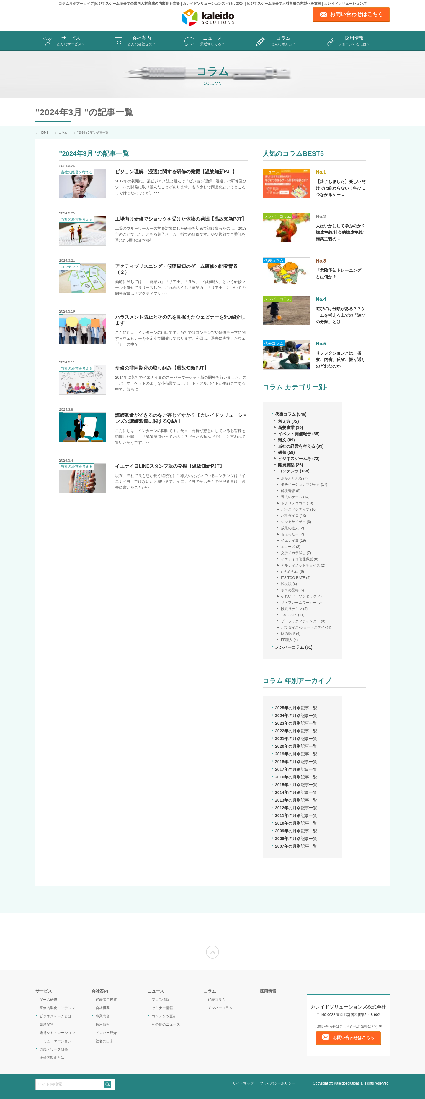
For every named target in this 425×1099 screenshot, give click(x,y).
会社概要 (103, 1008)
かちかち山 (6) (292, 571)
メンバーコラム (277, 216)
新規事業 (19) (290, 427)
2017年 (296, 769)
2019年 (296, 754)
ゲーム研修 (48, 1000)
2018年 (296, 761)
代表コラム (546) (291, 414)
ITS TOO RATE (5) (295, 578)
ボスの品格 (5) (292, 590)
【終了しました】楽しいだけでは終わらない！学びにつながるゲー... (340, 188)
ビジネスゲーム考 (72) (299, 458)
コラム (283, 41)
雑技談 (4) (289, 584)
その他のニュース (166, 1024)
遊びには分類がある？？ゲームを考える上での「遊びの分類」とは (340, 315)
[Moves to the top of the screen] (212, 952)
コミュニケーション (55, 1041)
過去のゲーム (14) (295, 497)
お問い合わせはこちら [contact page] (356, 14)
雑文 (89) (286, 440)
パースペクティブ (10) (299, 509)
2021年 (296, 738)
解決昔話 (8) (290, 491)
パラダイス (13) (293, 516)
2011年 (296, 815)
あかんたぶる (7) (294, 478)
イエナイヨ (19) (293, 540)
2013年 (296, 800)
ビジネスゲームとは (55, 1016)
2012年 (296, 807)
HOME (44, 132)
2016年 (296, 777)
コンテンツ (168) (294, 471)
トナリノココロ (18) (297, 503)
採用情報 (354, 41)
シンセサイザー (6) (296, 522)
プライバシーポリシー (277, 1083)
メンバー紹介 (106, 1033)
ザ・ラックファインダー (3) (303, 621)
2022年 (296, 731)
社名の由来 (104, 1041)
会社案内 (141, 41)
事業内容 (103, 1016)
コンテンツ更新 (164, 1016)
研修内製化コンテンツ (57, 1008)
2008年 (296, 838)
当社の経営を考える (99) (301, 446)
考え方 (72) (288, 421)
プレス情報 (160, 1000)
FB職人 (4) (289, 640)
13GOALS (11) (292, 615)
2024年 (296, 715)
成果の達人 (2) (292, 528)
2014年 (296, 792)
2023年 (296, 723)
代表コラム (273, 260)
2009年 (296, 830)
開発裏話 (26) (290, 464)
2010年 (296, 823)
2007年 (296, 846)
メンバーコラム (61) (294, 647)
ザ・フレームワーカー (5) (301, 603)
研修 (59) (286, 452)
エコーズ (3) (290, 547)
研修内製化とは (52, 1058)
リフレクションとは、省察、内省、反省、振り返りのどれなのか (340, 359)
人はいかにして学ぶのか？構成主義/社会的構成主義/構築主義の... (340, 232)
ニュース (212, 41)
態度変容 (47, 1024)
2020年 (296, 746)
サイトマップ (243, 1083)
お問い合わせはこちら (353, 1037)
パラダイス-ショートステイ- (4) (306, 627)
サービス (70, 41)
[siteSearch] (107, 1084)
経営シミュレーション (57, 1033)
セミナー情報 (162, 1008)
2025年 (296, 707)
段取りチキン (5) (294, 609)
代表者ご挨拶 (106, 1000)
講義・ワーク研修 (54, 1049)
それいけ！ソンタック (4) (301, 596)
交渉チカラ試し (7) (296, 553)
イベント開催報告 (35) (299, 433)
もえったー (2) (292, 534)
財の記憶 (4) (290, 634)
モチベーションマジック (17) (304, 485)
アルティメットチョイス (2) (303, 565)
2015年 (296, 784)
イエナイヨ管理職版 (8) (299, 559)
